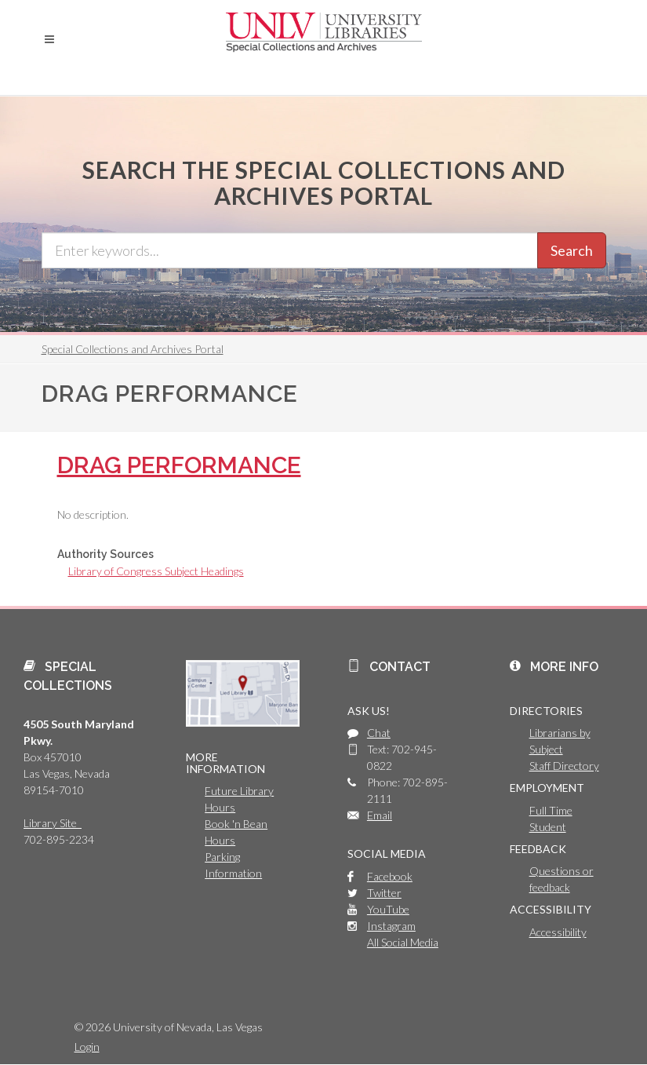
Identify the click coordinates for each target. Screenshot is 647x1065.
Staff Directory (564, 765)
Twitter (384, 892)
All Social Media (402, 942)
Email (379, 815)
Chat (379, 732)
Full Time (550, 810)
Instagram (391, 925)
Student (547, 826)
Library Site (53, 823)
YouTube (388, 909)
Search (572, 250)
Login (87, 1046)
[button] (49, 39)
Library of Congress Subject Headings (156, 571)
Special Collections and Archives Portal (133, 349)
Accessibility (558, 932)
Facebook (390, 876)
